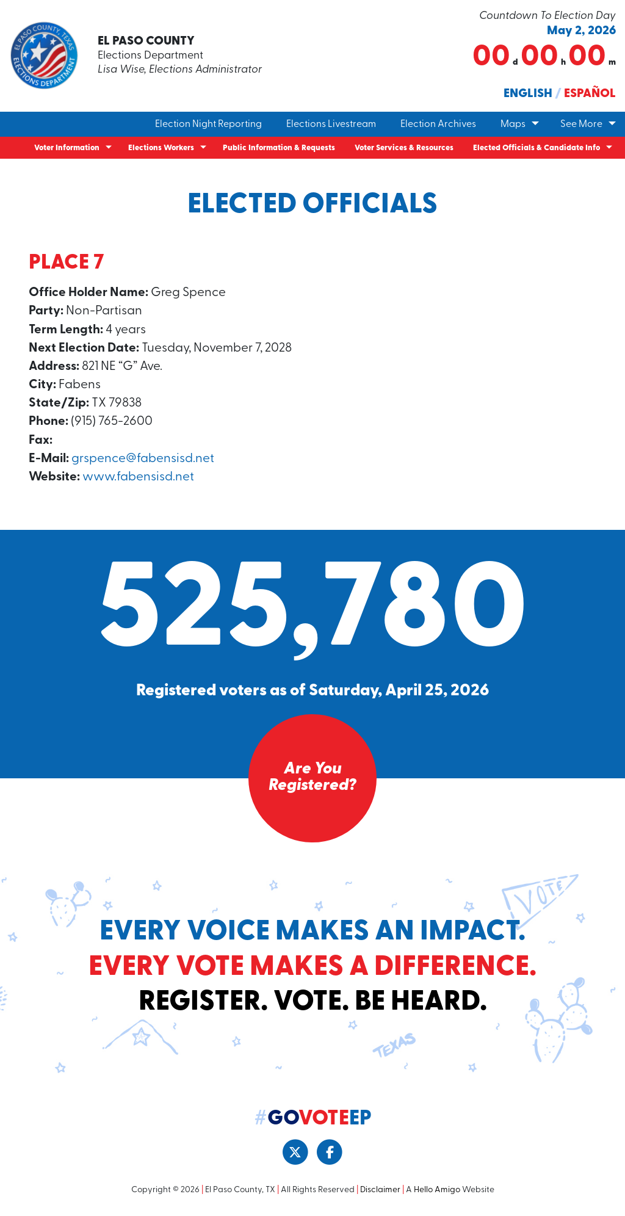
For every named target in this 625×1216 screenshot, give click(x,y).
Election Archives (438, 124)
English (528, 94)
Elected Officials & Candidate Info (536, 148)
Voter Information (66, 148)
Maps (513, 124)
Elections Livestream (331, 124)
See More (581, 124)
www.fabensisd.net (139, 477)
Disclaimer (380, 1190)
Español (590, 94)
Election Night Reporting (208, 124)
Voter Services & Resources (404, 148)
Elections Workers (161, 148)
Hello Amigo (437, 1190)
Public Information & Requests (279, 148)
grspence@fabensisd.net (142, 459)
